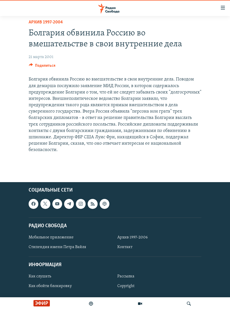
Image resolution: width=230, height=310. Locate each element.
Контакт (124, 247)
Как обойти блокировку (50, 286)
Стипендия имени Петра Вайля (57, 247)
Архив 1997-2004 (46, 22)
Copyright (125, 286)
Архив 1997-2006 (132, 237)
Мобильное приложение (51, 237)
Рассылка (125, 276)
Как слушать (40, 276)
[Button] (42, 67)
